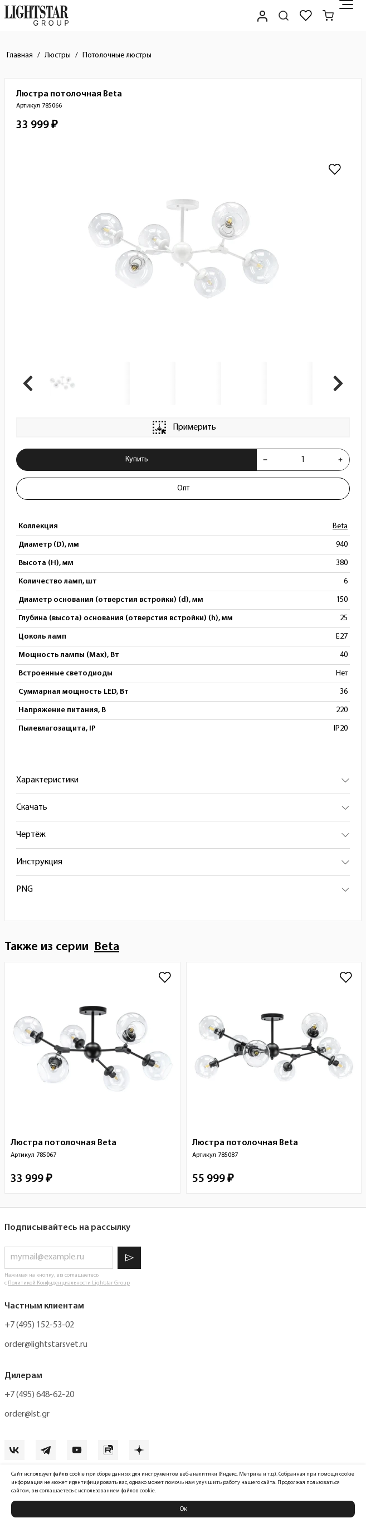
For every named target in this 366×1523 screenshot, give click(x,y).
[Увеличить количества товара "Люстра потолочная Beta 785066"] (340, 459)
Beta (340, 526)
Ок (183, 1509)
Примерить (183, 427)
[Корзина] (328, 15)
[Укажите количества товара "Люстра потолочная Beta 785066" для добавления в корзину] (302, 459)
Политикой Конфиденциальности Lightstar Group (69, 1283)
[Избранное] (306, 15)
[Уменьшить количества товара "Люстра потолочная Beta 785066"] (265, 459)
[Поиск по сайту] (283, 15)
